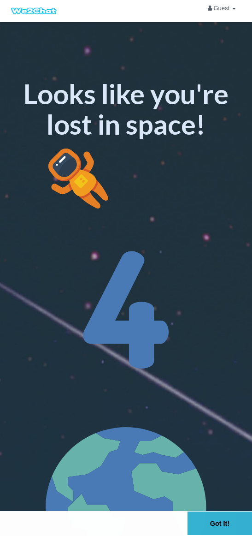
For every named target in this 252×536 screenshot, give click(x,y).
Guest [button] (222, 8)
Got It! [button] (219, 523)
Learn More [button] (118, 529)
